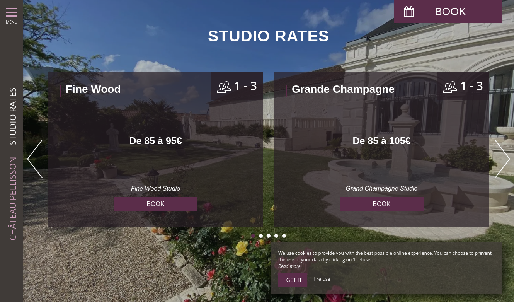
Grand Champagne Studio (382, 188)
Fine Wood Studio (155, 188)
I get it (292, 279)
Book (155, 204)
